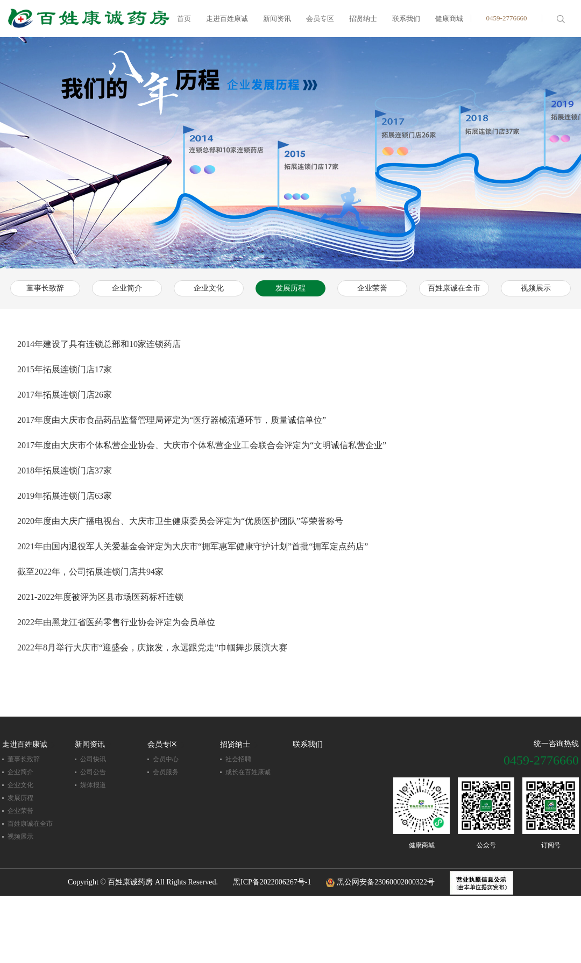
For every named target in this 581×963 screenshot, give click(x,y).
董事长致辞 (45, 288)
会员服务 (166, 772)
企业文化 (209, 288)
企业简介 (127, 288)
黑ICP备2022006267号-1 (272, 882)
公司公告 (93, 772)
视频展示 (536, 288)
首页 (184, 19)
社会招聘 (238, 759)
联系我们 (406, 19)
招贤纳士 (363, 19)
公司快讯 (93, 759)
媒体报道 (93, 785)
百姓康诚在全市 (454, 288)
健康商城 (449, 19)
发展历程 (290, 288)
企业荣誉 (372, 288)
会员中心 (166, 759)
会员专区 (320, 19)
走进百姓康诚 (227, 19)
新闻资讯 (277, 19)
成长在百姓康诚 (248, 772)
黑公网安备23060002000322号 (380, 882)
